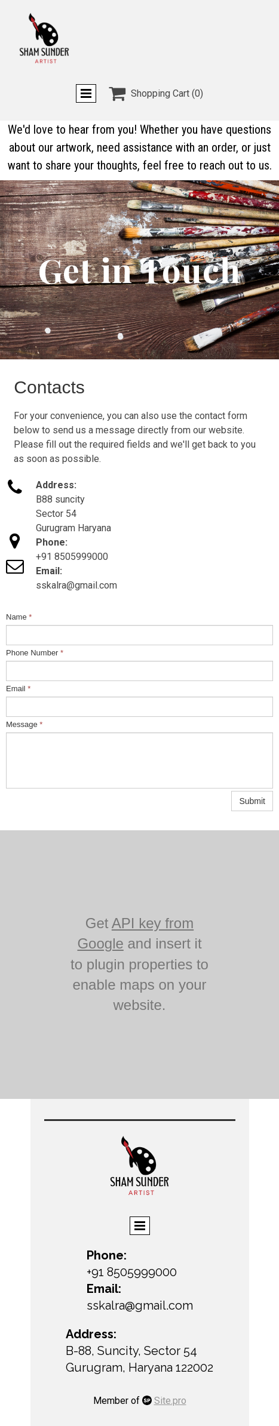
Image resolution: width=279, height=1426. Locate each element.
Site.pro (170, 1400)
